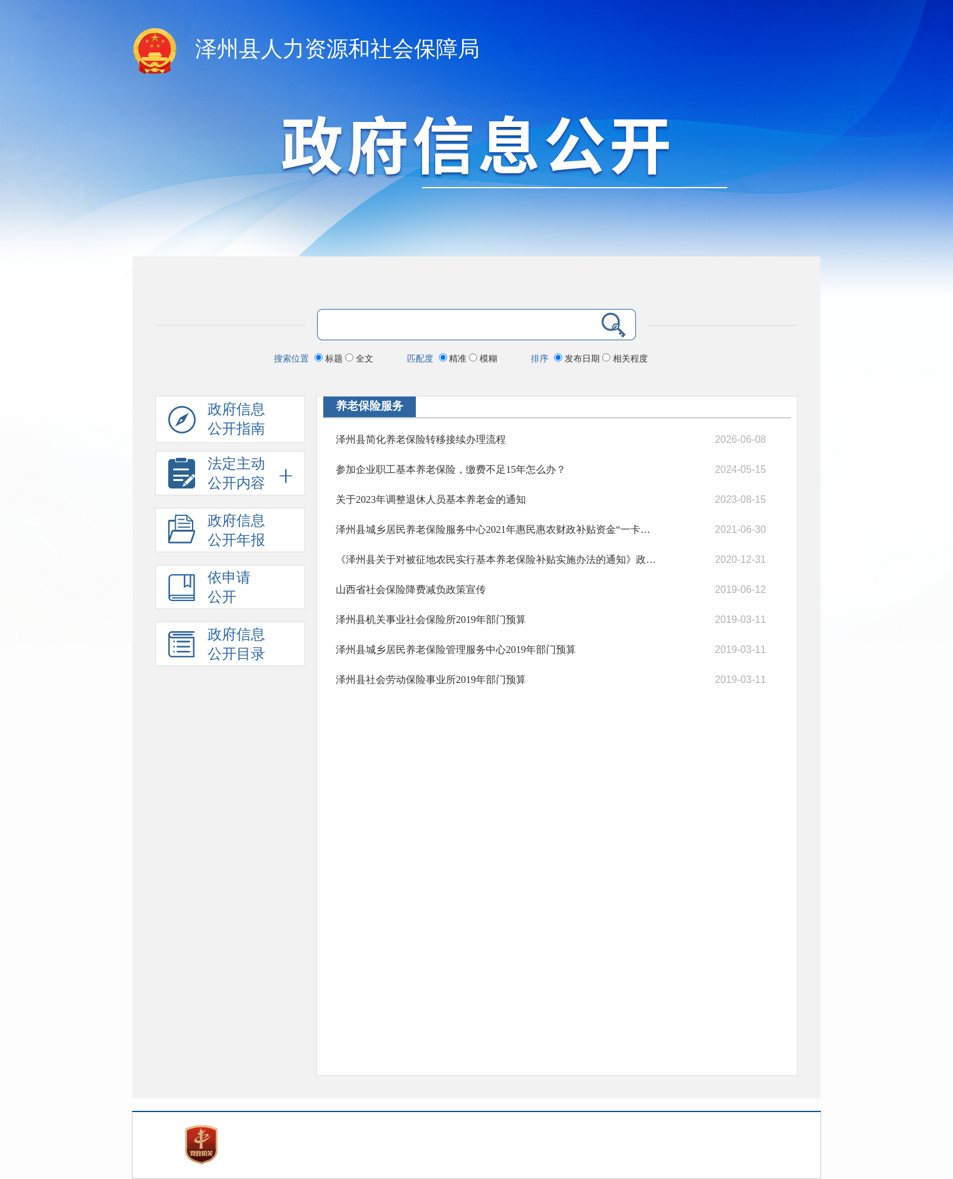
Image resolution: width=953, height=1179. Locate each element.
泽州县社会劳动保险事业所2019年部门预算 (431, 679)
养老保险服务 (369, 406)
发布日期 (578, 358)
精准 (454, 358)
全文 (359, 358)
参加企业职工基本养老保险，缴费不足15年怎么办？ (451, 469)
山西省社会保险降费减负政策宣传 (411, 589)
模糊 (483, 358)
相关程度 (625, 358)
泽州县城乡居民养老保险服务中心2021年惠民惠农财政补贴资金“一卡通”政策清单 (497, 529)
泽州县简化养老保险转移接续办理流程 (421, 439)
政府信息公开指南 (216, 422)
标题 (330, 358)
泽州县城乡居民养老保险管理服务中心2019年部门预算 (456, 649)
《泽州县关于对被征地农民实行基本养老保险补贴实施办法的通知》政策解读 (497, 559)
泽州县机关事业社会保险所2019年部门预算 (431, 619)
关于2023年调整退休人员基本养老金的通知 (431, 499)
